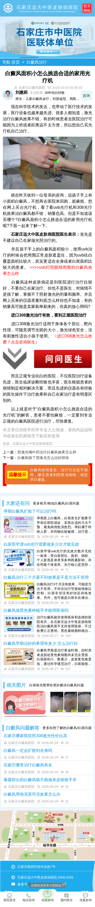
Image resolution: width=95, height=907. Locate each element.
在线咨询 (47, 895)
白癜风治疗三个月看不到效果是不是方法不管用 (46, 577)
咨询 (86, 95)
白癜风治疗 (37, 62)
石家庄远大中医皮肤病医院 (32, 443)
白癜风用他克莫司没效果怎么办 (32, 794)
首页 (16, 62)
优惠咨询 (86, 897)
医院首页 (10, 897)
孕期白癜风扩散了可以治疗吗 (30, 511)
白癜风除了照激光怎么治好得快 (43, 458)
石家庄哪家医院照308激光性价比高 (35, 735)
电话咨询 (29, 897)
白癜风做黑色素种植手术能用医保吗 (36, 610)
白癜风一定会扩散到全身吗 (28, 750)
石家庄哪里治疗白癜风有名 (28, 765)
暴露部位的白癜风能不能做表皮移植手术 (40, 779)
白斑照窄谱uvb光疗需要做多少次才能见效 (41, 544)
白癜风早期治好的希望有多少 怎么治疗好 (41, 643)
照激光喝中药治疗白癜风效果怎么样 (46, 452)
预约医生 (67, 897)
